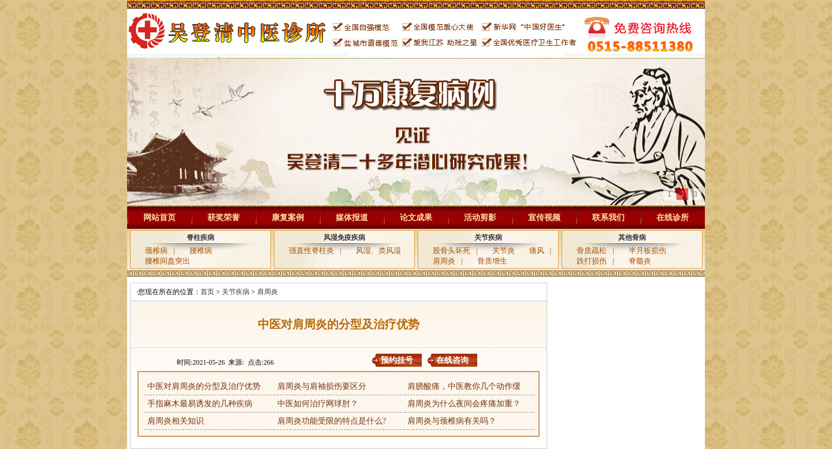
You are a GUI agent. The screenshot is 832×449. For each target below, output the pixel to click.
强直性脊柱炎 (311, 250)
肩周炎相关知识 (175, 421)
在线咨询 (452, 360)
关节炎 (503, 250)
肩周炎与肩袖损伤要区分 (321, 386)
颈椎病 (156, 250)
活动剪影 (480, 217)
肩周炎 (444, 261)
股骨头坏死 (451, 250)
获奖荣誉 (223, 217)
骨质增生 (492, 261)
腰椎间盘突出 (167, 261)
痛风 (536, 250)
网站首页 (159, 217)
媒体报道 (352, 217)
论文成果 (416, 217)
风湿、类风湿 (378, 250)
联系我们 (608, 217)
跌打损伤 (592, 261)
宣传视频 (544, 217)
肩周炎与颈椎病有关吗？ (451, 421)
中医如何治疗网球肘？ (317, 403)
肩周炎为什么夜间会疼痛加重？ (464, 403)
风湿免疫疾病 (344, 237)
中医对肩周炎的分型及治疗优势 (204, 386)
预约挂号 (397, 360)
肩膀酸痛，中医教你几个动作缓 (464, 386)
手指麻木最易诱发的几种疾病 (199, 403)
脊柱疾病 (200, 237)
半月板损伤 (647, 250)
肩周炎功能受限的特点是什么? (331, 421)
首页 (207, 292)
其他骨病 (632, 237)
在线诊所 (672, 217)
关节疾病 (488, 237)
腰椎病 (201, 250)
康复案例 (288, 217)
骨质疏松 (592, 250)
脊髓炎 (640, 261)
